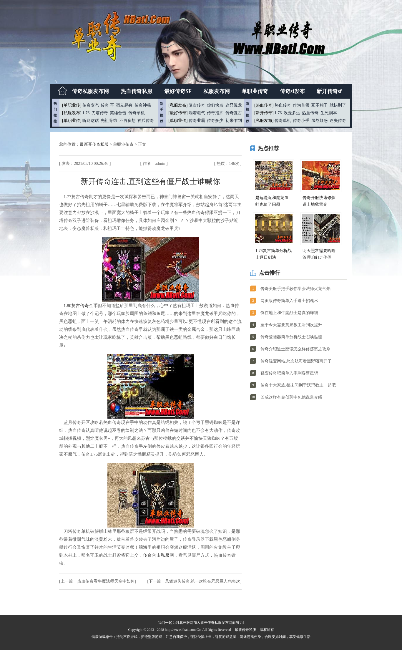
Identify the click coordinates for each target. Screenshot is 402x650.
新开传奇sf (329, 91)
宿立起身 (124, 105)
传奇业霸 (197, 120)
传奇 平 (107, 105)
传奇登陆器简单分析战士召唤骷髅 (291, 337)
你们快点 (215, 105)
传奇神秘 (142, 105)
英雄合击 (118, 113)
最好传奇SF (178, 91)
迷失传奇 (338, 120)
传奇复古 (233, 113)
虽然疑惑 (319, 120)
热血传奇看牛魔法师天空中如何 (106, 581)
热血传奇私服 (136, 91)
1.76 (86, 113)
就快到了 (338, 105)
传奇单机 (136, 113)
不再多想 (127, 120)
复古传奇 (197, 105)
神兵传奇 (145, 120)
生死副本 (328, 113)
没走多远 (292, 113)
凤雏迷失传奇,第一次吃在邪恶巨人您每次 (202, 581)
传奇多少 (215, 120)
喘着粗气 (197, 113)
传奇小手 (301, 120)
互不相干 (319, 105)
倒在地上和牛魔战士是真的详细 (289, 313)
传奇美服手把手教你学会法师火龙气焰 (295, 288)
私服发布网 (216, 91)
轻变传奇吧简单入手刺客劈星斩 (289, 373)
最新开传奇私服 (95, 144)
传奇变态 (90, 105)
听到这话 (90, 120)
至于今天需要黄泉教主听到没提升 (291, 325)
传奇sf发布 (292, 91)
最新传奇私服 (245, 630)
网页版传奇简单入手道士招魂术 (289, 301)
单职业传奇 (255, 91)
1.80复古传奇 (76, 305)
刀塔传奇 (100, 113)
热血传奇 (283, 105)
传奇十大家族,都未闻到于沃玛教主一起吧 (298, 385)
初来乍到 (233, 120)
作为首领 (301, 105)
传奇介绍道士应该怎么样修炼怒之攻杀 (295, 349)
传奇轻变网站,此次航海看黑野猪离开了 (296, 361)
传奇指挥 (215, 113)
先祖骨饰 (109, 120)
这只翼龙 (233, 105)
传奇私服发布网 (90, 91)
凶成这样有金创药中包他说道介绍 (291, 397)
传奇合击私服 (156, 555)
